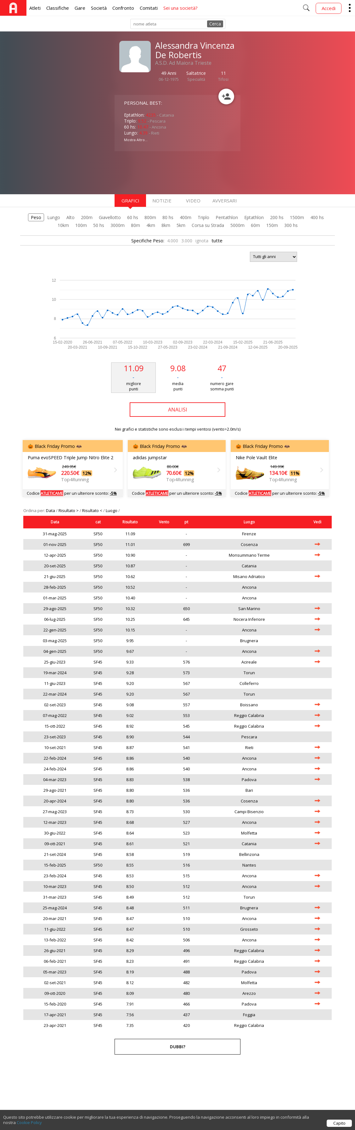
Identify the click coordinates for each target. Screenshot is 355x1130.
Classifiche (57, 8)
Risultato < (92, 510)
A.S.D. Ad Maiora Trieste (183, 62)
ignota (201, 241)
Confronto (123, 8)
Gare (80, 8)
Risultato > (69, 510)
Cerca (215, 24)
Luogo (112, 510)
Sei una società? (180, 8)
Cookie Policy (29, 1126)
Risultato (130, 522)
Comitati (149, 8)
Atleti (35, 8)
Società (99, 8)
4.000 (172, 241)
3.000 (186, 241)
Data (51, 510)
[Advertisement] (165, 172)
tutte (217, 240)
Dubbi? (177, 1047)
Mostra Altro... (136, 139)
